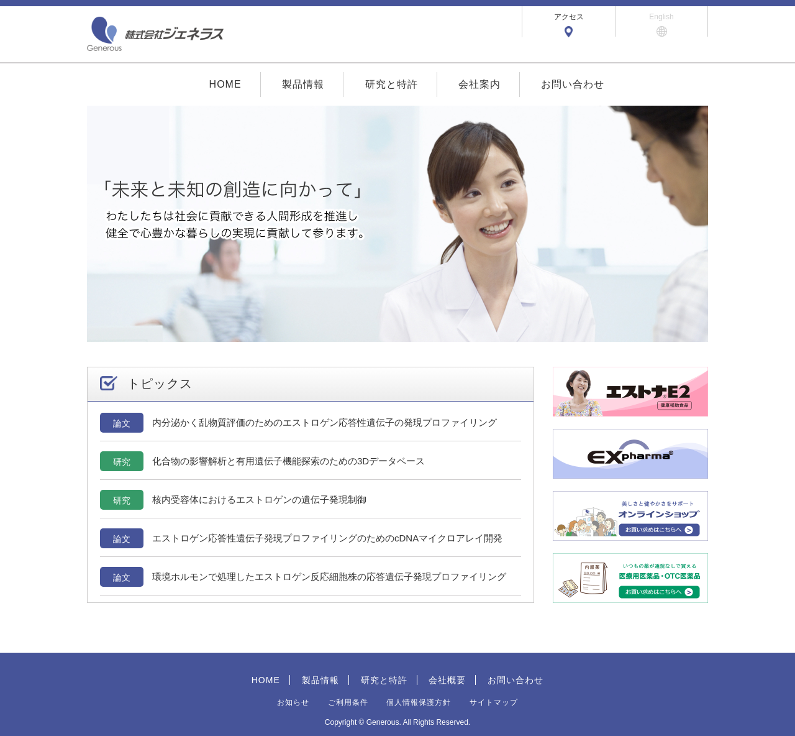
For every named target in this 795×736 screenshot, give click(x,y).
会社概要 (447, 680)
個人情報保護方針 (418, 702)
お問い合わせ (572, 84)
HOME (225, 84)
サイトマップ (494, 702)
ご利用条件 (348, 702)
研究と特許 (391, 84)
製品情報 (303, 84)
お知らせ (293, 702)
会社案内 (479, 84)
